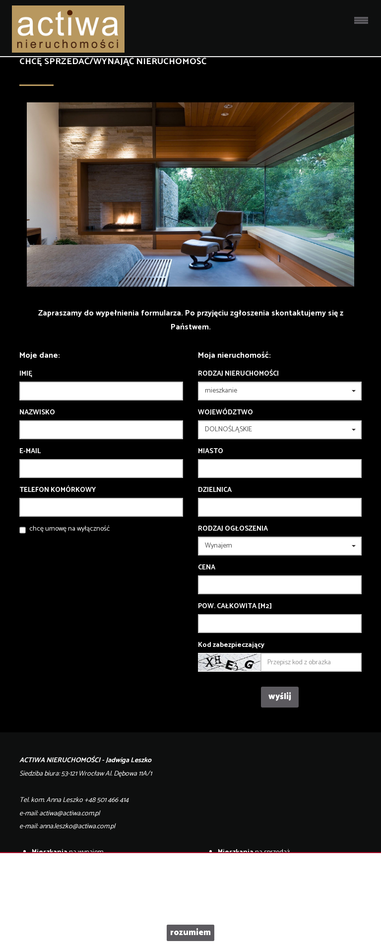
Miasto (210, 452)
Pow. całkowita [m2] (235, 607)
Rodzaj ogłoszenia (233, 529)
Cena (206, 568)
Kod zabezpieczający (231, 645)
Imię (25, 374)
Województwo (225, 413)
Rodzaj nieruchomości (238, 374)
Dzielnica (215, 490)
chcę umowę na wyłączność (69, 529)
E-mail (30, 452)
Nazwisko (37, 413)
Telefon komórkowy (57, 490)
